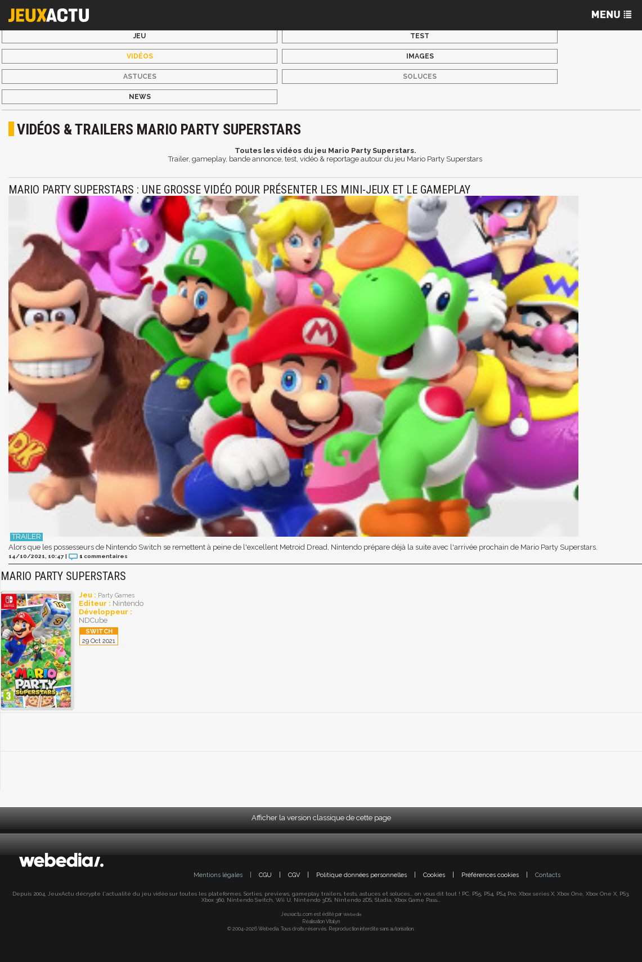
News (140, 97)
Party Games (116, 595)
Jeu (139, 36)
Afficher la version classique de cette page (321, 817)
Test (419, 36)
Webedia (352, 914)
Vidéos (140, 56)
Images (420, 56)
